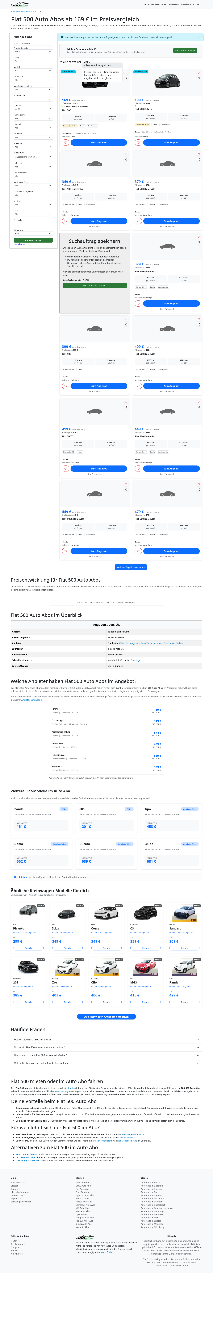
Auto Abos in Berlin (150, 1237)
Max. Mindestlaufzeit (23, 86)
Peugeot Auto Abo (85, 1272)
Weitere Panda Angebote (180, 1041)
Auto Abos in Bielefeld (152, 1240)
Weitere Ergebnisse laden (131, 567)
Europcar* (16, 1302)
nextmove (158, 698)
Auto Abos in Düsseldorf (153, 1259)
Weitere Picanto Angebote (24, 987)
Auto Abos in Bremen (151, 1250)
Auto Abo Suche (105, 1307)
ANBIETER (173, 4)
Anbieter (17, 201)
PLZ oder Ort (19, 95)
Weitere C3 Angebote (139, 987)
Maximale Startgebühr (24, 191)
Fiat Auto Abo (82, 1243)
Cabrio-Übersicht (103, 1195)
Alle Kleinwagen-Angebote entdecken (106, 1071)
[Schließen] (200, 37)
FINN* (14, 1295)
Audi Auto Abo (83, 1237)
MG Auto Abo (82, 1262)
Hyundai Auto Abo (85, 1250)
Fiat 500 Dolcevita (72, 189)
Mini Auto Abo (83, 1266)
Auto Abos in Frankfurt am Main (157, 1262)
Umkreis (17, 105)
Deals (16, 210)
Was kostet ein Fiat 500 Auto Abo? (32, 1094)
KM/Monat (18, 76)
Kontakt (14, 1243)
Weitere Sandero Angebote (181, 987)
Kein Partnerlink (95, 226)
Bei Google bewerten (21, 1256)
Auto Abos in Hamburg (152, 1266)
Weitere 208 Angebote (23, 1041)
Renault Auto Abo (84, 1275)
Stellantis (180, 698)
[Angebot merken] (126, 72)
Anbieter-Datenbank (31, 754)
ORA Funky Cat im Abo (27, 1215)
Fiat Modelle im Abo (127, 1195)
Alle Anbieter (17, 1308)
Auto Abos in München (152, 1278)
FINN (121, 698)
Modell (17, 67)
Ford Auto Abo (83, 1247)
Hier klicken (20, 932)
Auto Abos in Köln (150, 1272)
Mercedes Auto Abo (85, 1259)
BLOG (196, 4)
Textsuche (18, 220)
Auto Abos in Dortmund (152, 1253)
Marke (16, 57)
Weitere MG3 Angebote (140, 1041)
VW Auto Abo (82, 1282)
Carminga (130, 698)
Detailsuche (19, 244)
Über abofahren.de (20, 1247)
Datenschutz (17, 1250)
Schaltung (18, 143)
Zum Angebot (99, 142)
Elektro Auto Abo (128, 1192)
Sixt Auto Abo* (18, 1299)
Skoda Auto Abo (84, 1278)
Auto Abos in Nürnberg (152, 1282)
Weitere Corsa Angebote (102, 987)
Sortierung (18, 230)
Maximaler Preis (21, 182)
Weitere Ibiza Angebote (62, 987)
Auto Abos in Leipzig (151, 1275)
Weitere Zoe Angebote (62, 1041)
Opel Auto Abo (83, 1269)
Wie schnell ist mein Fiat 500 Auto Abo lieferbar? (40, 1110)
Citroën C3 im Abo (25, 1212)
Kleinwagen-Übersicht (133, 1189)
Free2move (169, 698)
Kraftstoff (18, 133)
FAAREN (14, 1305)
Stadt (70, 1143)
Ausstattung (19, 152)
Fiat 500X (67, 436)
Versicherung (61, 1146)
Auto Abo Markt (18, 1237)
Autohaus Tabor (144, 698)
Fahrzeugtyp (19, 114)
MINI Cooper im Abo (26, 1209)
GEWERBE (186, 4)
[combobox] (33, 99)
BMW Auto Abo (83, 1240)
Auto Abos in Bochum (151, 1243)
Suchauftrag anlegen (94, 285)
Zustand (17, 124)
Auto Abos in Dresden (152, 1256)
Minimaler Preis (21, 172)
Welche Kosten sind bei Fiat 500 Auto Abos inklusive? (43, 1118)
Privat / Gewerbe (21, 48)
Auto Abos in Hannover (152, 1269)
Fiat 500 (66, 110)
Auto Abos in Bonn (150, 1247)
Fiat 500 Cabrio (143, 109)
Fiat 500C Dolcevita (73, 519)
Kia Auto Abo (82, 1253)
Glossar (14, 1240)
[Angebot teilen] (126, 77)
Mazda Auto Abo (84, 1256)
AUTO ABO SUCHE (157, 4)
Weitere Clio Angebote (101, 1041)
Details (28, 1003)
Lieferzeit (18, 163)
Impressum (16, 1253)
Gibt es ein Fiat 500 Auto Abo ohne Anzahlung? (39, 1102)
